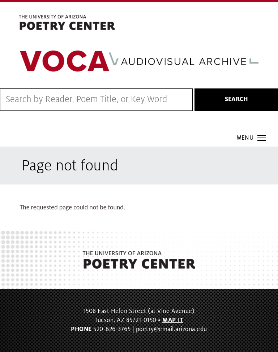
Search (236, 99)
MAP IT (172, 320)
